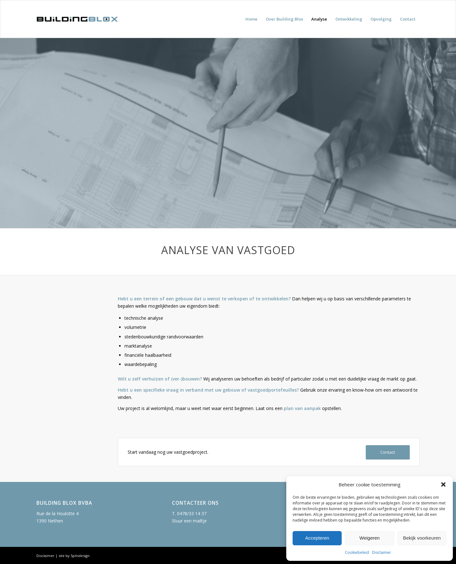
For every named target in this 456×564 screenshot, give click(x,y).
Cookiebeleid (357, 552)
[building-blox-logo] (77, 19)
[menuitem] (251, 19)
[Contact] (388, 452)
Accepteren (317, 538)
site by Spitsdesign (74, 555)
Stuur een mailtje (189, 521)
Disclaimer (381, 552)
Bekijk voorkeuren (422, 538)
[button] (443, 484)
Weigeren (369, 538)
